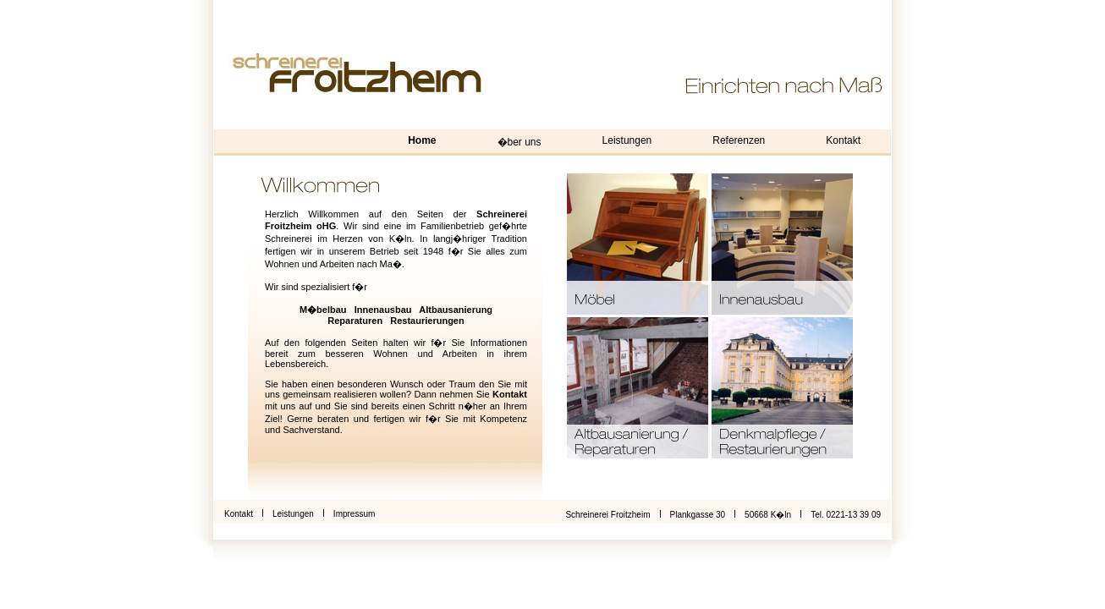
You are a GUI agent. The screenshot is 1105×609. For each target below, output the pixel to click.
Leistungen (627, 140)
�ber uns (520, 142)
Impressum (354, 513)
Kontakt (843, 140)
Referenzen (738, 140)
